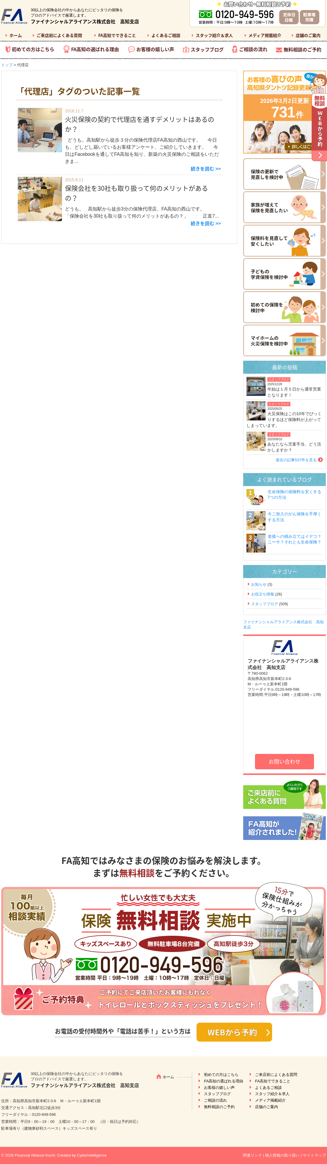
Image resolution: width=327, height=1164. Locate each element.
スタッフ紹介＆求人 (214, 35)
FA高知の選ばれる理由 (95, 49)
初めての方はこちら (33, 49)
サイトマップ (314, 1155)
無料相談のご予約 (302, 49)
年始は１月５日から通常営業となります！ (294, 392)
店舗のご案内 (308, 35)
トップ (7, 65)
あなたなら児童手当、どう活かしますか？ (294, 447)
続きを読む (202, 168)
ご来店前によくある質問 (59, 35)
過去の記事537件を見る (296, 460)
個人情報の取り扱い (282, 1155)
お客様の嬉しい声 (155, 49)
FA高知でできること (117, 35)
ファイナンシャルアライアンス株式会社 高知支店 (85, 21)
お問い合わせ (284, 761)
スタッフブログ (207, 49)
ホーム (15, 35)
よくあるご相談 (165, 35)
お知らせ (258, 584)
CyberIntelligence (92, 1155)
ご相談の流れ (253, 49)
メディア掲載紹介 (264, 35)
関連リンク (252, 1155)
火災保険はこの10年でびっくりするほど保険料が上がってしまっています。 (284, 419)
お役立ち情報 (262, 594)
